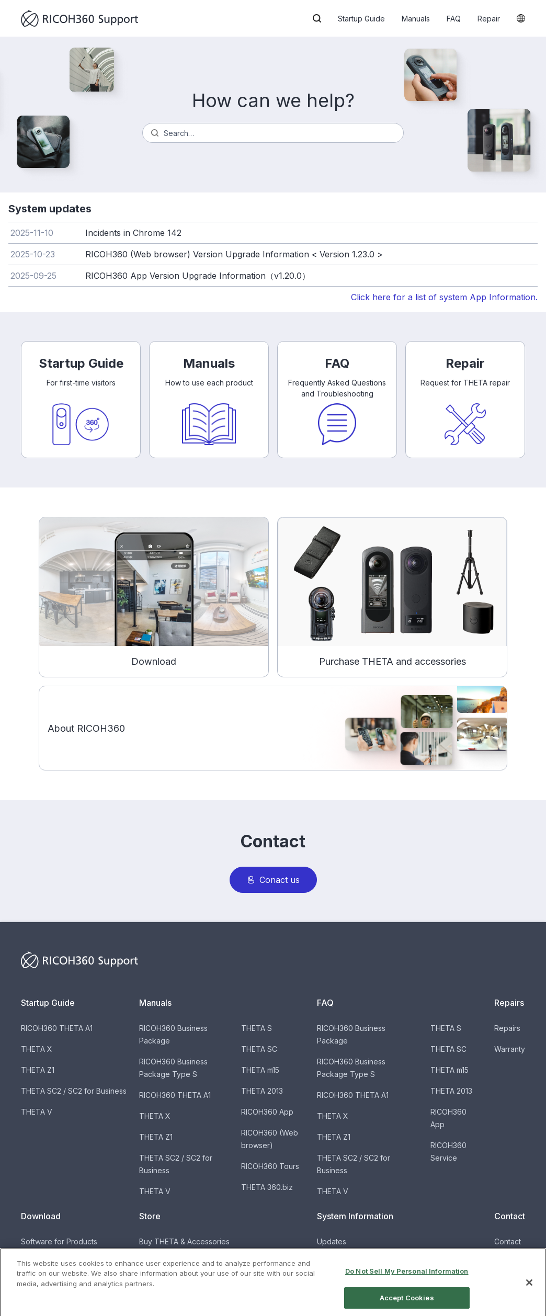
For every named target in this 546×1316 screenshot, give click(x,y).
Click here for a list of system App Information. (444, 297)
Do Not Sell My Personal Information (407, 1280)
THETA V (36, 1111)
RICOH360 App (267, 1111)
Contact (507, 1241)
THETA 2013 (262, 1090)
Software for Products (59, 1241)
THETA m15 (260, 1069)
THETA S (256, 1028)
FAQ (454, 18)
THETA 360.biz (267, 1187)
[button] (317, 18)
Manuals (416, 18)
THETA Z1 (37, 1069)
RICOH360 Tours (270, 1166)
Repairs (507, 1028)
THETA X (36, 1049)
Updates (331, 1241)
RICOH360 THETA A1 (57, 1028)
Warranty (509, 1049)
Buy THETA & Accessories (184, 1241)
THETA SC (259, 1049)
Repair (488, 18)
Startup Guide (361, 18)
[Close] (529, 1291)
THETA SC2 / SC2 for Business (74, 1090)
